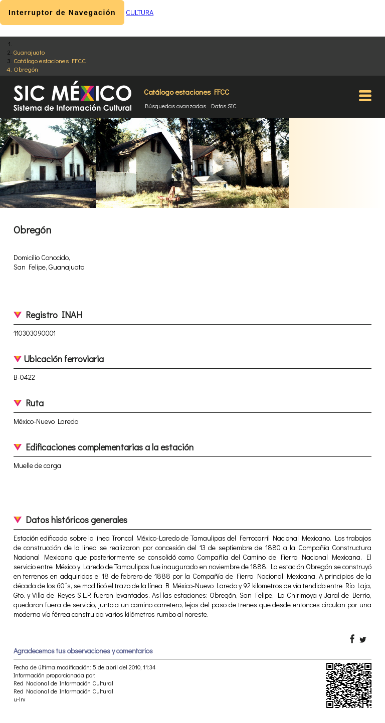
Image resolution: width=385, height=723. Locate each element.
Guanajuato (29, 52)
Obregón (26, 69)
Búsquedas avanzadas (175, 106)
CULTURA (139, 12)
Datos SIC (224, 106)
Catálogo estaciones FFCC (50, 60)
